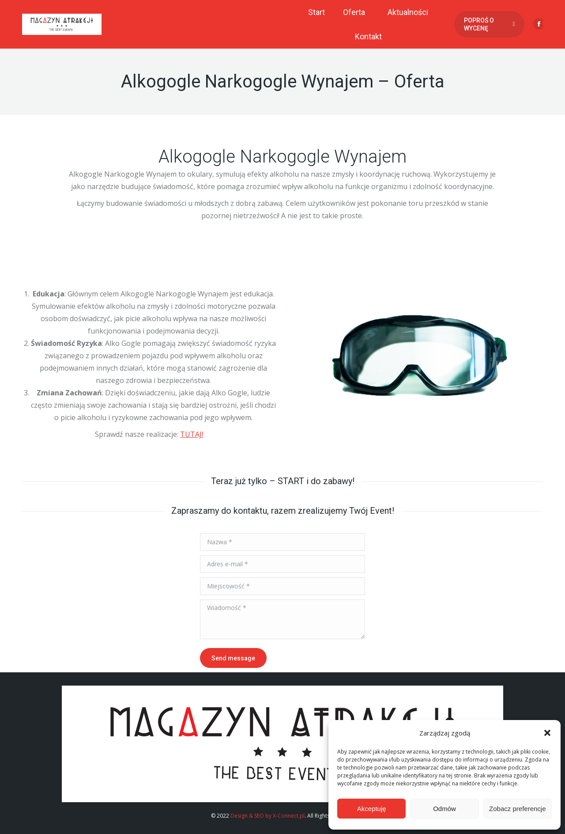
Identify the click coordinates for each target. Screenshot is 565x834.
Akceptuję (371, 808)
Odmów (444, 808)
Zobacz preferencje (517, 808)
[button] (547, 732)
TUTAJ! (191, 434)
